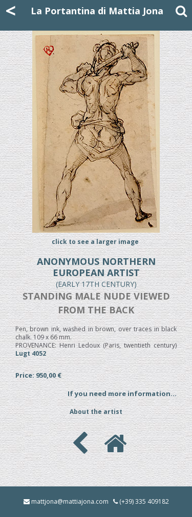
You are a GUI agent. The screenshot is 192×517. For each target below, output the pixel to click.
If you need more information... (122, 393)
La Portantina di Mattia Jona (97, 11)
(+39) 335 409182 (144, 501)
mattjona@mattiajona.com (70, 501)
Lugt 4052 (30, 353)
